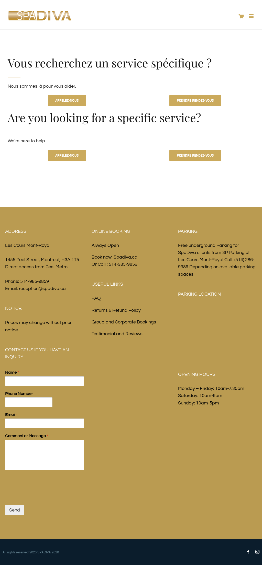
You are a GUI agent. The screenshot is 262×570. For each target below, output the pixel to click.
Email (11, 415)
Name (12, 372)
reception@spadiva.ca (42, 288)
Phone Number (19, 394)
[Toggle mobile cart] (241, 16)
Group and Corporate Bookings (124, 322)
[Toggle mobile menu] (251, 16)
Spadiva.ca (125, 257)
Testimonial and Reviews (117, 333)
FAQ (96, 298)
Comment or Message (26, 436)
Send (14, 510)
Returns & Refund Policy (116, 310)
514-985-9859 (34, 281)
